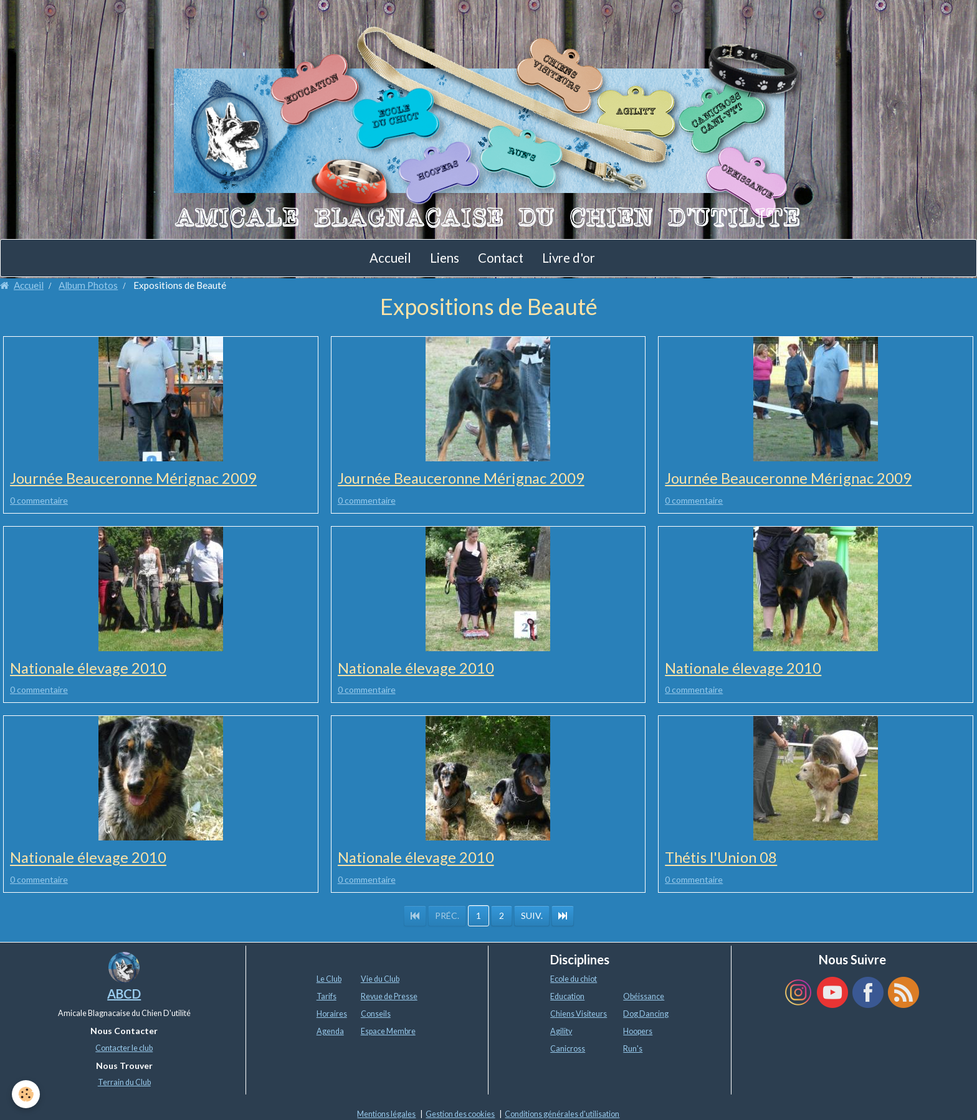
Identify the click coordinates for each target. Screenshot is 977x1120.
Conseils (376, 1014)
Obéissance (643, 997)
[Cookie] (26, 1094)
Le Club (329, 979)
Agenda (330, 1032)
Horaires (332, 1014)
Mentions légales (386, 1114)
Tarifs (326, 997)
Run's (632, 1049)
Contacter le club (124, 1048)
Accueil (390, 257)
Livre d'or (568, 257)
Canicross (567, 1049)
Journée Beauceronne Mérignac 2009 (134, 478)
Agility (561, 1032)
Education (567, 997)
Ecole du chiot (573, 979)
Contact (500, 257)
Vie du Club (380, 979)
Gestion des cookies (460, 1114)
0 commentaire (39, 500)
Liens (444, 257)
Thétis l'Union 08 (722, 858)
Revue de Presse (389, 997)
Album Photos (88, 285)
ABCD (124, 994)
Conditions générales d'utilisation (562, 1114)
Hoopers (637, 1032)
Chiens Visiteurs (578, 1014)
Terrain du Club (124, 1083)
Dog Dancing (646, 1014)
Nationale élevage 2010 (89, 668)
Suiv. (532, 916)
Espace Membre (388, 1032)
